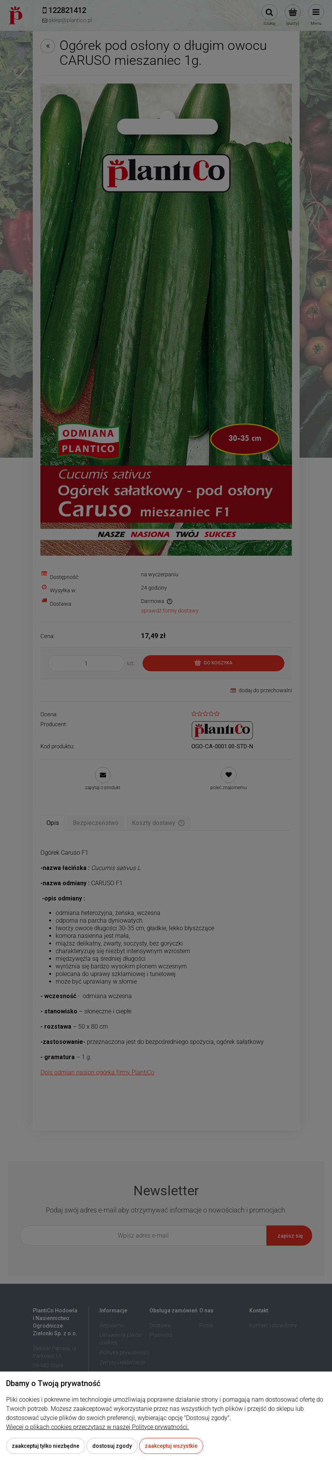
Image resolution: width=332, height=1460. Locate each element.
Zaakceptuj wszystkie (171, 1446)
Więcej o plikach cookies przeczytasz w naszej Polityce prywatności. (97, 1427)
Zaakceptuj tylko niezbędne (45, 1446)
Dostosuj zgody (112, 1446)
